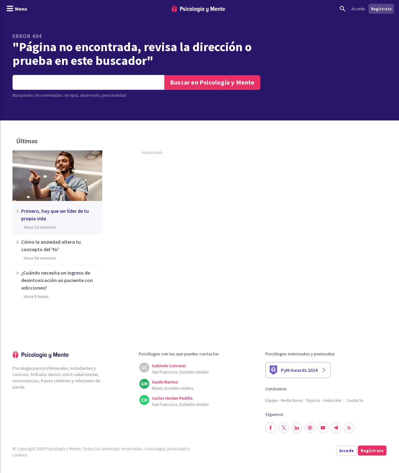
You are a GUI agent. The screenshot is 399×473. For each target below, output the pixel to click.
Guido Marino (165, 382)
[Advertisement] (154, 221)
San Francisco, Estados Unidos (180, 372)
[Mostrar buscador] (343, 9)
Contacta (354, 400)
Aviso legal (155, 448)
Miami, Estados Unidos (173, 388)
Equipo (271, 400)
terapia (71, 95)
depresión (89, 95)
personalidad (114, 95)
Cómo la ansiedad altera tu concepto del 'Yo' (51, 245)
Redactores (292, 400)
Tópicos (313, 400)
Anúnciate (332, 400)
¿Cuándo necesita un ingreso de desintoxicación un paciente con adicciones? (57, 280)
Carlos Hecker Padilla (172, 398)
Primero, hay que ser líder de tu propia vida (55, 215)
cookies (19, 455)
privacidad (177, 448)
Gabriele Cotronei (169, 365)
